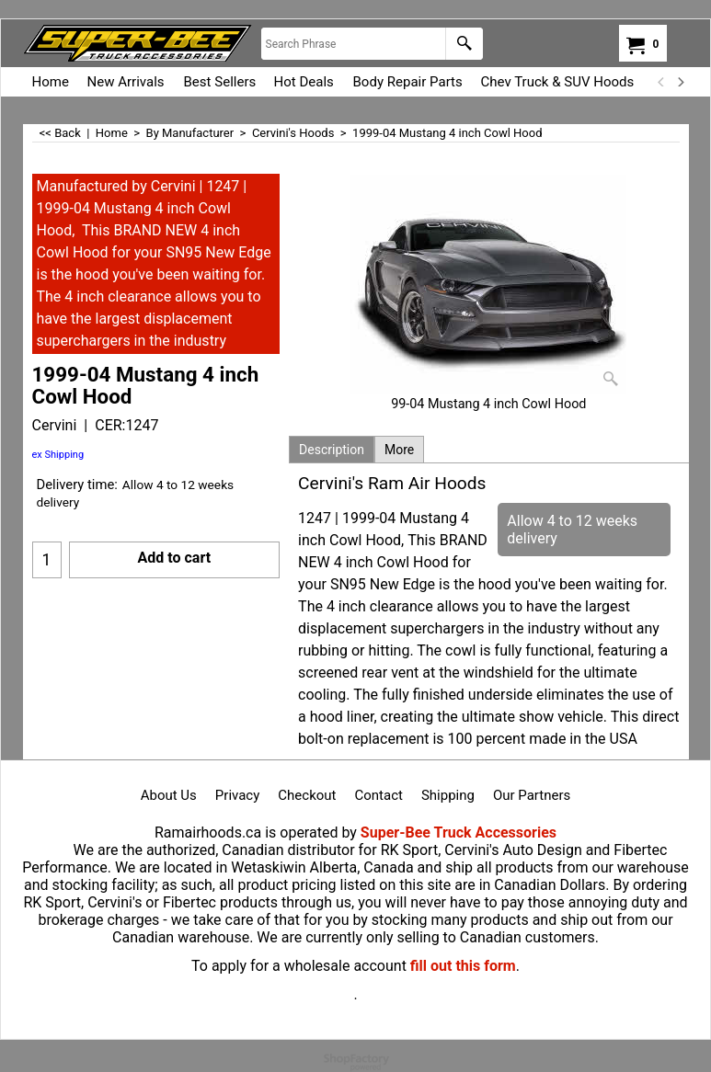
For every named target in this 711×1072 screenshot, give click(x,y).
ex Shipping (58, 455)
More (399, 449)
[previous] (662, 82)
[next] (680, 82)
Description (331, 449)
